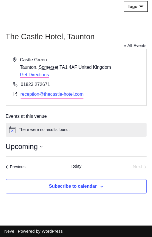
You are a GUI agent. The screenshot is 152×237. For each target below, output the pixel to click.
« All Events (135, 45)
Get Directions (34, 74)
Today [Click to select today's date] (76, 166)
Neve (9, 231)
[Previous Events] (15, 167)
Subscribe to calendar (73, 186)
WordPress (52, 231)
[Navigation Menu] (136, 6)
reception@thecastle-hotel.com (52, 94)
